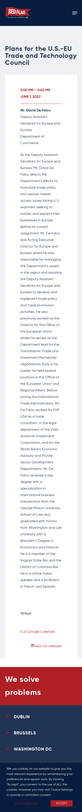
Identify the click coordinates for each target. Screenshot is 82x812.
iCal (23, 632)
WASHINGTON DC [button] (28, 749)
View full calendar (48, 646)
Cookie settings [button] (26, 803)
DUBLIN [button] (17, 717)
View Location (31, 620)
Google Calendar (41, 632)
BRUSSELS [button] (20, 733)
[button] (74, 13)
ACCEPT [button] (61, 803)
